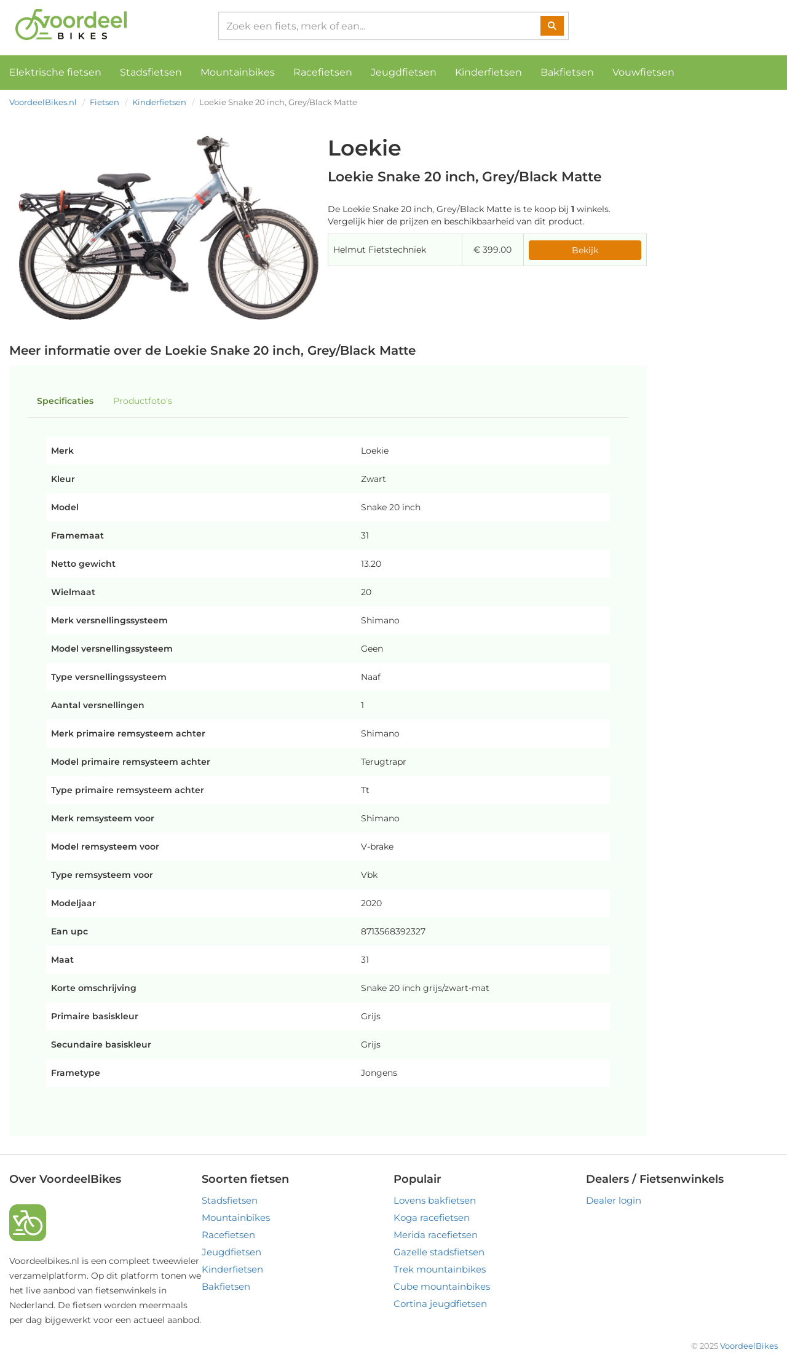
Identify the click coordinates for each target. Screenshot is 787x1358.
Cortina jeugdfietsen (440, 1303)
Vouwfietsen (643, 72)
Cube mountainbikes (442, 1286)
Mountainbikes (237, 72)
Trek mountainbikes (440, 1269)
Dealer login (613, 1200)
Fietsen (104, 102)
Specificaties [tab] (65, 400)
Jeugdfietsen (404, 72)
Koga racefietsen (432, 1217)
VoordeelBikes (749, 1346)
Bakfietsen (567, 72)
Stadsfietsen (151, 72)
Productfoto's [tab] (142, 400)
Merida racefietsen (436, 1235)
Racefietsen (322, 72)
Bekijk (585, 250)
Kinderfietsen (488, 72)
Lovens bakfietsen (435, 1200)
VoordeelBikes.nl (43, 102)
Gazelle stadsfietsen (439, 1252)
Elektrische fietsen (55, 72)
